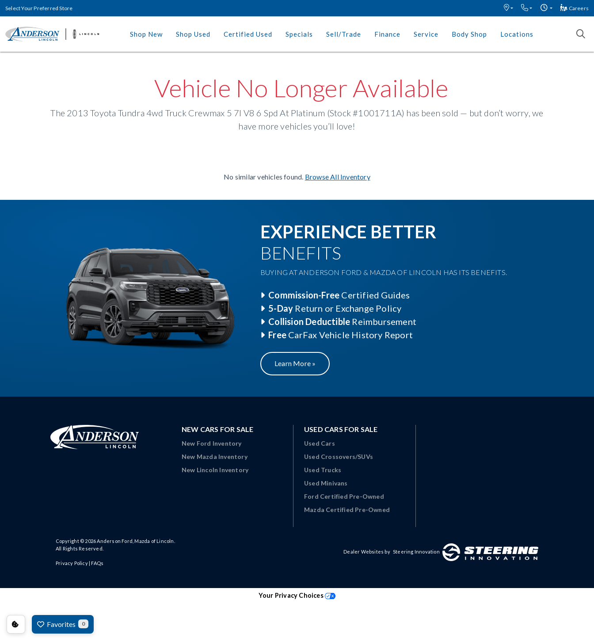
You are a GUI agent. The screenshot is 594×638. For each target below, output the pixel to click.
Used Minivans (326, 483)
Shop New (146, 34)
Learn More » (295, 363)
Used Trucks (322, 470)
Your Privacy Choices (297, 595)
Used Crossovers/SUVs (338, 456)
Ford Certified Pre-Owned (344, 496)
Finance (387, 34)
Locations (516, 34)
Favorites (62, 623)
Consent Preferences (16, 624)
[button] (508, 8)
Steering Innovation (416, 551)
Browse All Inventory (337, 176)
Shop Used (193, 34)
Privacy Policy (72, 563)
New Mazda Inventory (215, 456)
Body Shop (469, 34)
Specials (299, 34)
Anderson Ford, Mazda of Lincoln (135, 541)
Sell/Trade (343, 34)
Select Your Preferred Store (38, 8)
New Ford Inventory (212, 443)
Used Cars (319, 443)
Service (426, 34)
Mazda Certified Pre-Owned (347, 509)
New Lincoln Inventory (215, 470)
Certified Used (248, 34)
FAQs (97, 563)
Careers (574, 8)
